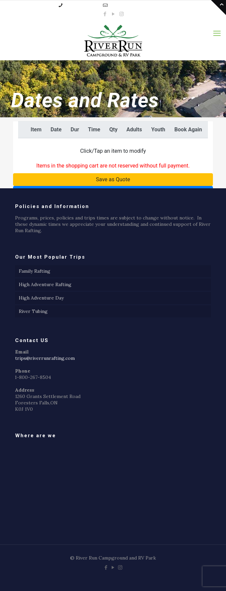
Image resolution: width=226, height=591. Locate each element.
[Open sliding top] (218, 7)
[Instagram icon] (121, 14)
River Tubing (33, 311)
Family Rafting (34, 271)
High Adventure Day (41, 298)
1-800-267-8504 (33, 377)
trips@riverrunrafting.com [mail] (138, 5)
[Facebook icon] (104, 14)
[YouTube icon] (113, 14)
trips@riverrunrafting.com (45, 358)
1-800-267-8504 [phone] (81, 5)
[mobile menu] (217, 33)
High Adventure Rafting (45, 284)
